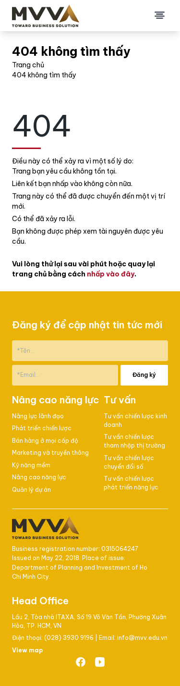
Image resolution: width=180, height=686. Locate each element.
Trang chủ (28, 65)
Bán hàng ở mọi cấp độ (45, 440)
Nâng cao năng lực (39, 477)
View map (27, 650)
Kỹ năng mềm (31, 465)
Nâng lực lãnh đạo (38, 416)
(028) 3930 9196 (69, 637)
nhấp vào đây (110, 274)
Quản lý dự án (31, 489)
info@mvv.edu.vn (142, 637)
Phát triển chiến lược (42, 428)
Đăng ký (144, 374)
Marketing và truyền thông (50, 452)
